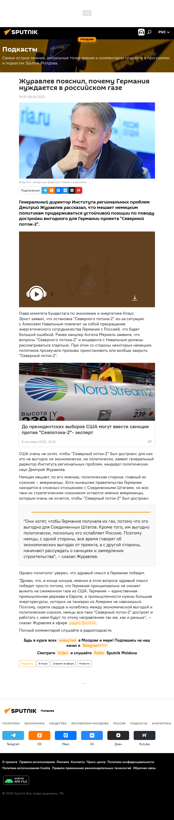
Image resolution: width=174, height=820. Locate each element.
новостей (67, 640)
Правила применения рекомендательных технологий (91, 768)
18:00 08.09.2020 (32, 97)
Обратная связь (144, 768)
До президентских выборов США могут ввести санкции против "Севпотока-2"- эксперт (85, 429)
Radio (99, 652)
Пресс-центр (96, 762)
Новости (84, 663)
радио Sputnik (83, 622)
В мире (43, 663)
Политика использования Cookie (26, 768)
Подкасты (27, 663)
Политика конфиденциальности (130, 762)
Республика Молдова (90, 723)
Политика (11, 723)
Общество (58, 723)
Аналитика (161, 723)
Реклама (63, 762)
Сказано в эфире (63, 663)
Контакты (78, 762)
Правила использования (37, 762)
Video (63, 652)
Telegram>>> (94, 645)
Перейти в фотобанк (74, 182)
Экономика (34, 723)
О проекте (9, 762)
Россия (119, 723)
